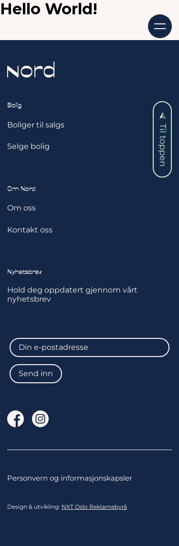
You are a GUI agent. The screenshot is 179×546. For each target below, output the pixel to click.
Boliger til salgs (35, 124)
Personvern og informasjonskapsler (69, 478)
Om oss (21, 207)
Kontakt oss (30, 229)
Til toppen (163, 139)
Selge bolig (28, 146)
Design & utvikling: (67, 507)
